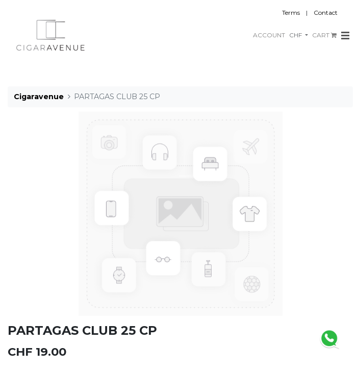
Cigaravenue (39, 96)
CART (324, 35)
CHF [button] (296, 35)
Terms (291, 12)
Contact (326, 12)
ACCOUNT (269, 35)
